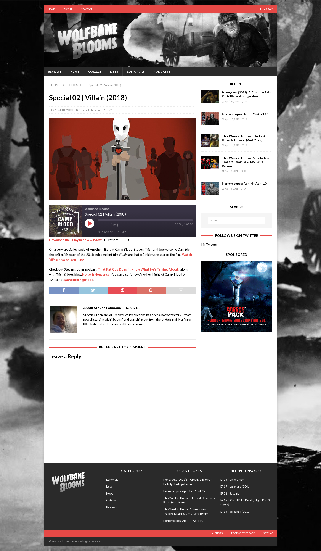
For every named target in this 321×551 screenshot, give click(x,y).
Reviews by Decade (243, 533)
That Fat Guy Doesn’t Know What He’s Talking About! (139, 269)
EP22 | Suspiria (229, 493)
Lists (114, 71)
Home (51, 9)
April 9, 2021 (231, 170)
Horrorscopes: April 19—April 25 (245, 114)
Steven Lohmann (89, 110)
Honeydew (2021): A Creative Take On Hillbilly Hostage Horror (246, 94)
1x (114, 225)
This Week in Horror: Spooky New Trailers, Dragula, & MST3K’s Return (246, 162)
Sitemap (268, 533)
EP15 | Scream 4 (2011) (235, 511)
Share (122, 232)
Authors (217, 533)
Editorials (136, 71)
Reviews (54, 71)
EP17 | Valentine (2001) (235, 486)
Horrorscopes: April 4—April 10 (244, 183)
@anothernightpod (78, 280)
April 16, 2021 (232, 145)
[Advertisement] (236, 364)
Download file (59, 240)
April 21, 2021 (232, 101)
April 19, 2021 (232, 119)
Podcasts (162, 71)
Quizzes (94, 71)
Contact (86, 9)
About (68, 9)
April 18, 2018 (64, 110)
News (74, 71)
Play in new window (87, 240)
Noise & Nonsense (96, 274)
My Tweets (209, 244)
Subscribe (105, 232)
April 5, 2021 (231, 188)
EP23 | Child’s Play (232, 479)
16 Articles (132, 308)
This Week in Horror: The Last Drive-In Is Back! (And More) (243, 138)
